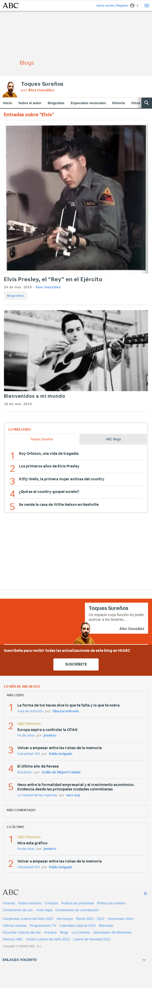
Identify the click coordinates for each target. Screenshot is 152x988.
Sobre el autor (29, 103)
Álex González (48, 287)
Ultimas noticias (15, 925)
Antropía (50, 932)
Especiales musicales (88, 103)
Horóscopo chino (121, 919)
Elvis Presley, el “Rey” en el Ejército (53, 279)
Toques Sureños (42, 84)
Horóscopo (65, 919)
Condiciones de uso (18, 910)
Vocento (9, 903)
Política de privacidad (77, 903)
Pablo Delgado (60, 754)
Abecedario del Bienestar (112, 932)
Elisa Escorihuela (66, 711)
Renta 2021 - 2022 (90, 919)
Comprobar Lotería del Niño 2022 (28, 919)
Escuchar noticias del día (22, 932)
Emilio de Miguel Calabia (61, 772)
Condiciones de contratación (77, 910)
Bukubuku (25, 772)
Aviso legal (44, 910)
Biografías (56, 103)
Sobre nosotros (29, 903)
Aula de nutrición (30, 711)
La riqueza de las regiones (37, 795)
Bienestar (106, 925)
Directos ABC (13, 939)
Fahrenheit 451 (28, 754)
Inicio (7, 103)
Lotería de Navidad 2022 (91, 939)
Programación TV (43, 925)
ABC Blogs (113, 439)
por (37, 90)
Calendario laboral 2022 (77, 925)
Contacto (51, 903)
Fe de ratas (25, 735)
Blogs (64, 932)
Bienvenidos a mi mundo (34, 396)
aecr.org (73, 795)
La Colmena (81, 932)
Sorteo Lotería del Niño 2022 (48, 939)
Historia (118, 103)
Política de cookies (111, 903)
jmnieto (50, 735)
